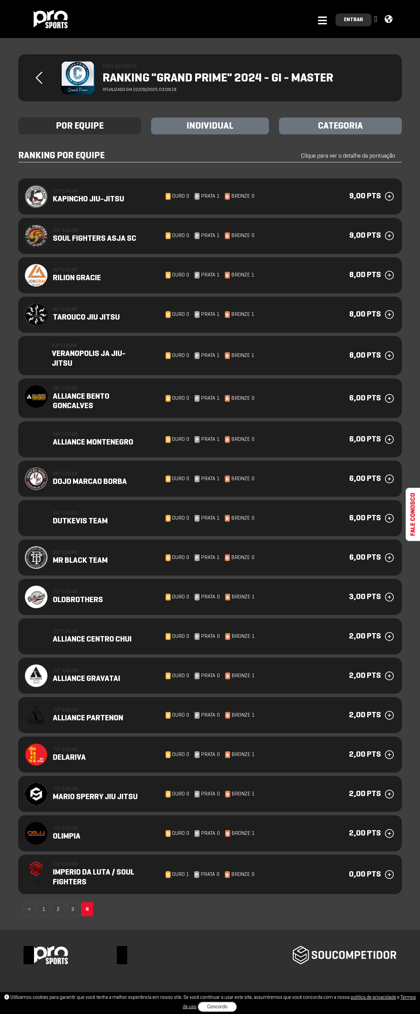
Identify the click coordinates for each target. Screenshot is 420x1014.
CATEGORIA (340, 126)
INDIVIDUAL (210, 126)
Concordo (217, 1007)
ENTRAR (353, 20)
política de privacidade (373, 997)
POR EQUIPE (80, 126)
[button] (377, 19)
